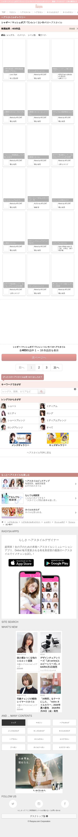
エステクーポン (64, 747)
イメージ (21, 35)
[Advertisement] (39, 322)
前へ (21, 367)
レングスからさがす (11, 399)
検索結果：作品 (39, 28)
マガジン (39, 723)
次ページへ (39, 357)
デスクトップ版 (39, 816)
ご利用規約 (32, 810)
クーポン (13, 747)
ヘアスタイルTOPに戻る (39, 452)
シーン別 (32, 35)
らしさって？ (22, 810)
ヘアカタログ (64, 723)
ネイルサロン (39, 739)
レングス (11, 35)
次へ (56, 367)
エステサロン (64, 739)
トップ (13, 723)
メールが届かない (43, 810)
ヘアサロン (13, 739)
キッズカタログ (39, 731)
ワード (43, 35)
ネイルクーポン (39, 747)
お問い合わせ (55, 810)
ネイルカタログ (64, 731)
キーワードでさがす (11, 384)
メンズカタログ (13, 731)
